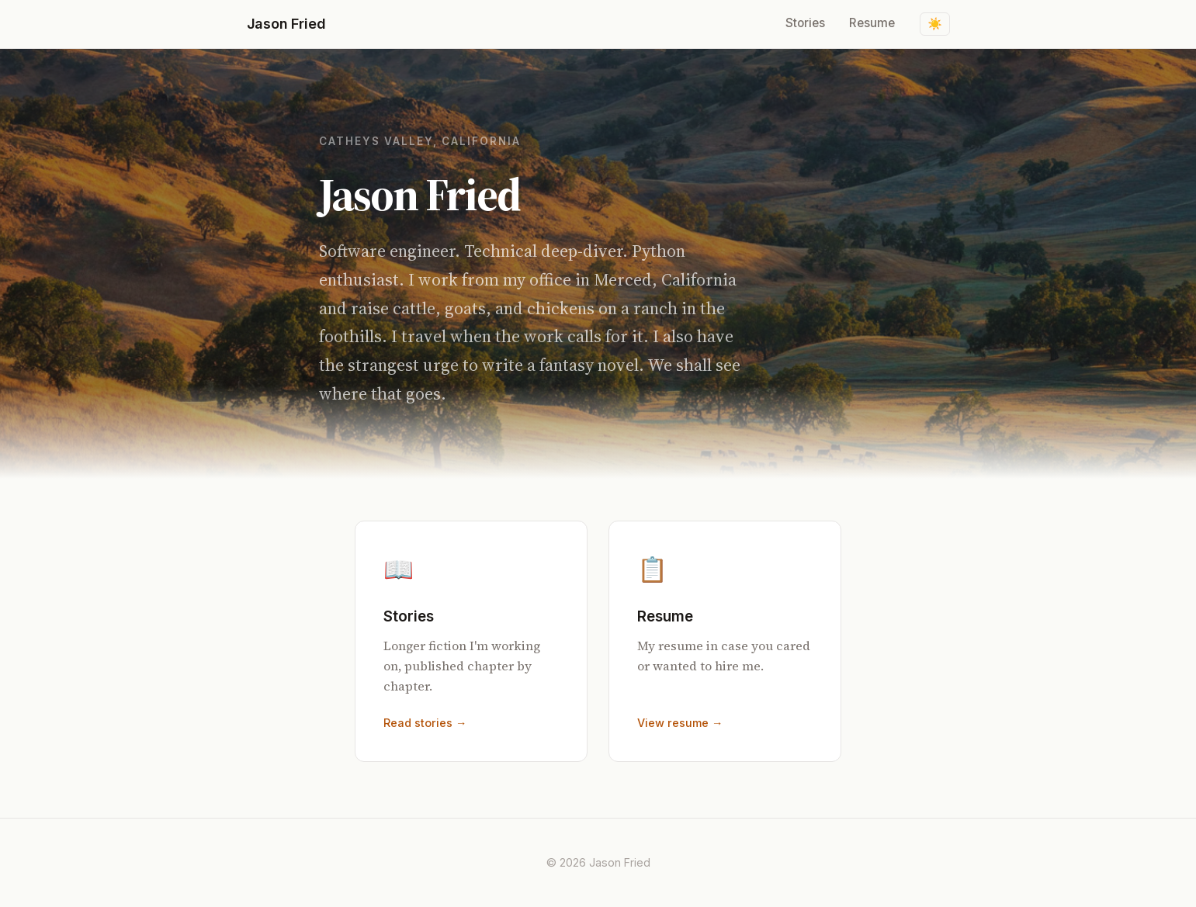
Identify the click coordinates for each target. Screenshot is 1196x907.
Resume (872, 23)
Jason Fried (286, 24)
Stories (805, 23)
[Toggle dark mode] (935, 24)
